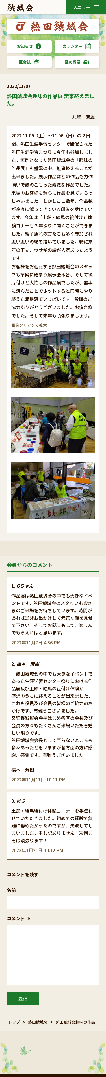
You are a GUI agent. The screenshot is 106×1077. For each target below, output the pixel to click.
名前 (11, 890)
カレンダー (77, 46)
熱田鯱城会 (38, 1022)
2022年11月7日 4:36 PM (36, 642)
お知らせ (29, 46)
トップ (14, 1022)
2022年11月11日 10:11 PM (38, 779)
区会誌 (29, 62)
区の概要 (77, 62)
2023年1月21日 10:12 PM (37, 850)
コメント (19, 918)
